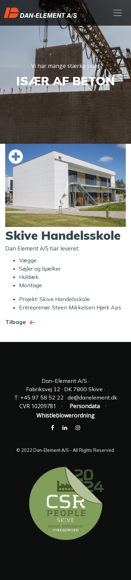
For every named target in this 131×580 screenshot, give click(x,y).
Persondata (85, 406)
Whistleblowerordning (65, 415)
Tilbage (21, 321)
